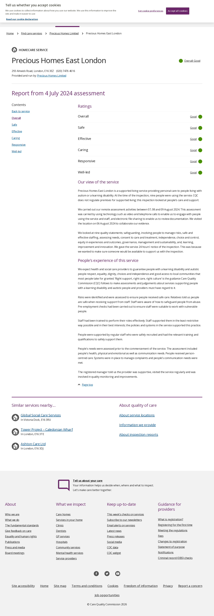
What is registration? (170, 519)
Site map (60, 586)
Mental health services (69, 553)
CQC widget (114, 553)
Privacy (168, 586)
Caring (16, 138)
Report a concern (190, 586)
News (97, 21)
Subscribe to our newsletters (124, 520)
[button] (189, 60)
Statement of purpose (171, 547)
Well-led (16, 151)
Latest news (114, 531)
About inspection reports (138, 434)
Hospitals (61, 542)
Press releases (116, 536)
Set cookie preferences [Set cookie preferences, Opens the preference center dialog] (150, 5)
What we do (12, 520)
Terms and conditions (87, 586)
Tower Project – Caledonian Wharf (47, 429)
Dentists (61, 531)
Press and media (15, 547)
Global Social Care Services (41, 415)
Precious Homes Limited (64, 33)
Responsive (19, 145)
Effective (17, 131)
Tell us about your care (87, 480)
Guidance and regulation (163, 21)
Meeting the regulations (172, 530)
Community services (68, 547)
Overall (16, 118)
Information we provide (137, 425)
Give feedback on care (18, 531)
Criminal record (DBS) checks (175, 558)
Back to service (21, 111)
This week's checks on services (125, 514)
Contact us (201, 21)
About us (35, 21)
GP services (63, 536)
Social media (114, 542)
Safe (14, 125)
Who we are (12, 514)
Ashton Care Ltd (33, 444)
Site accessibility (23, 586)
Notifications (166, 552)
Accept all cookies (177, 5)
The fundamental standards (22, 525)
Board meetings (14, 553)
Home (10, 21)
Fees (161, 536)
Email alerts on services (121, 525)
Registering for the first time (175, 525)
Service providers (66, 558)
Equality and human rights (21, 536)
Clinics (60, 525)
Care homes (63, 514)
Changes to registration (172, 541)
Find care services (67, 21)
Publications (124, 21)
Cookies (113, 586)
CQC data (112, 547)
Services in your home (69, 520)
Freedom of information (140, 586)
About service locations (137, 415)
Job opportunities (107, 595)
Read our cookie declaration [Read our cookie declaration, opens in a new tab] (22, 14)
